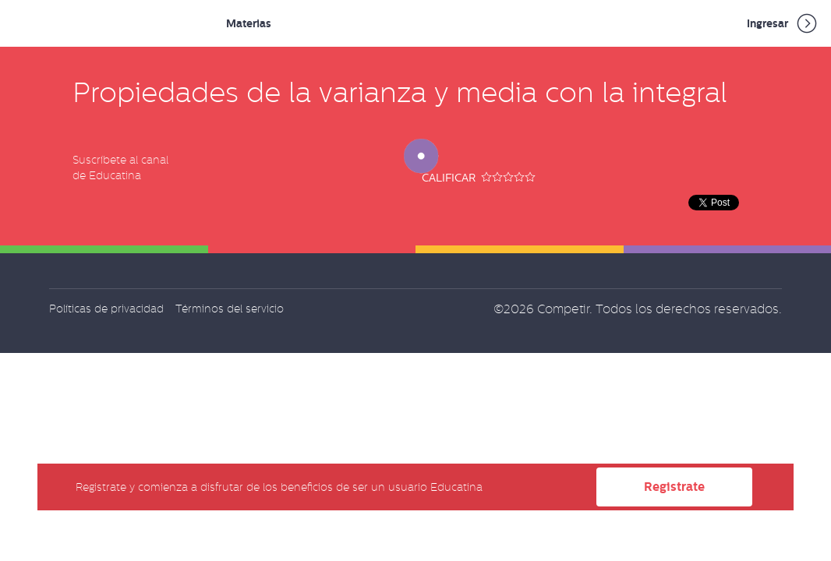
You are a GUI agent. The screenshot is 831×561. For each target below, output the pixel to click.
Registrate (674, 486)
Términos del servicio (229, 308)
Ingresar (783, 23)
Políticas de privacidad (106, 308)
